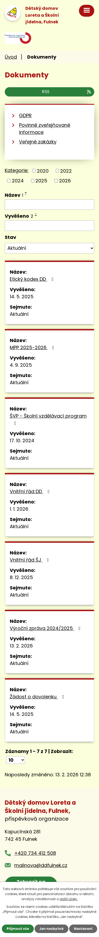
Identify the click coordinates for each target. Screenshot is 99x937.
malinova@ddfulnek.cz (40, 865)
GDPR (25, 115)
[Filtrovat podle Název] (49, 204)
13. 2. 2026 (21, 645)
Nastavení (83, 928)
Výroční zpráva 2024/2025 (46, 628)
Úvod (11, 57)
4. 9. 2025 (21, 365)
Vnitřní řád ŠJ (30, 560)
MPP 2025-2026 (33, 347)
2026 (65, 180)
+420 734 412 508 (35, 853)
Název (14, 195)
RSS (67, 92)
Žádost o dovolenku (38, 696)
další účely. (69, 899)
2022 (66, 170)
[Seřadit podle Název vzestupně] (26, 192)
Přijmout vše (18, 928)
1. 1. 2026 (19, 509)
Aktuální (19, 314)
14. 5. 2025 (22, 296)
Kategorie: (17, 170)
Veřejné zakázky (37, 141)
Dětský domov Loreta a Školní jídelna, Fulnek (42, 15)
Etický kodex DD (33, 279)
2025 (41, 180)
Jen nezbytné (51, 928)
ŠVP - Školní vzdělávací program (48, 419)
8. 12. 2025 (21, 577)
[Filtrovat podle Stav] (49, 248)
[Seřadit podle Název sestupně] (26, 195)
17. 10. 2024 (22, 440)
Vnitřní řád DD (31, 491)
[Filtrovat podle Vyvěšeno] (49, 225)
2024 (18, 180)
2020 (43, 170)
